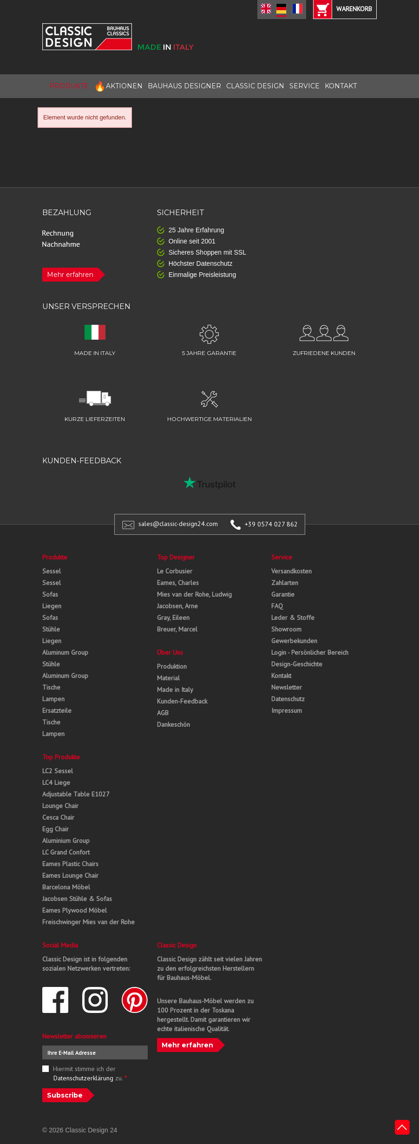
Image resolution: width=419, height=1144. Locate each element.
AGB (163, 713)
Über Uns (170, 652)
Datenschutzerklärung (83, 1078)
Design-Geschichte (296, 664)
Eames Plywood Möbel (74, 910)
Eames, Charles (178, 583)
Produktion (172, 666)
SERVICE (304, 86)
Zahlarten (284, 583)
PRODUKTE (69, 86)
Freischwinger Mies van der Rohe (88, 922)
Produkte (54, 557)
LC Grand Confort (66, 852)
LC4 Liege (56, 782)
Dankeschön (173, 724)
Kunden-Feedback (182, 701)
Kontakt (281, 675)
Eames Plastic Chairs (70, 864)
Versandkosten (291, 571)
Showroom (286, 629)
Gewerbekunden (294, 641)
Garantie (283, 594)
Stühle (51, 629)
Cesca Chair (58, 817)
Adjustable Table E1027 (76, 794)
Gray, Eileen (173, 617)
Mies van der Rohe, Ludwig (194, 594)
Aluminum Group (65, 652)
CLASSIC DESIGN (255, 86)
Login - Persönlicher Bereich (309, 652)
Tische (51, 687)
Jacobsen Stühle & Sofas (77, 898)
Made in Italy (175, 689)
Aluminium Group (66, 840)
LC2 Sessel (57, 771)
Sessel (51, 571)
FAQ (277, 606)
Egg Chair (55, 829)
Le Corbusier (174, 571)
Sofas (50, 594)
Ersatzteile (57, 710)
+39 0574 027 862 (271, 524)
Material (168, 678)
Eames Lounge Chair (70, 875)
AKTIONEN (118, 86)
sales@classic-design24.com (178, 524)
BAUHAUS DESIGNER (184, 86)
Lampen (53, 699)
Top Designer (176, 557)
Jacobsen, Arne (177, 606)
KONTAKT (341, 86)
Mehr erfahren (70, 274)
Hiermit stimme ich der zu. (90, 1073)
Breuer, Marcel (177, 629)
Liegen (51, 606)
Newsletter (286, 687)
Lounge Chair (60, 806)
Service (281, 557)
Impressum (286, 710)
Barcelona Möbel (66, 887)
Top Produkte (61, 757)
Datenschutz (288, 699)
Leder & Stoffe (292, 617)
